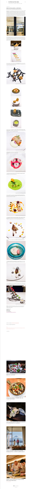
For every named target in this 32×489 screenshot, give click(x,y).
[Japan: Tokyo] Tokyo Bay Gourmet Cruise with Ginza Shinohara (15, 480)
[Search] (25, 1)
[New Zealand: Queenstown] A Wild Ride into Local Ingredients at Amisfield (16, 422)
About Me (11, 3)
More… (21, 3)
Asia (19, 3)
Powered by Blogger (16, 485)
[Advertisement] (16, 353)
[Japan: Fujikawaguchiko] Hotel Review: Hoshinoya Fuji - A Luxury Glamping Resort (15, 451)
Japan (18, 3)
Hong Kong (15, 3)
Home (9, 3)
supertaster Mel (13, 2)
